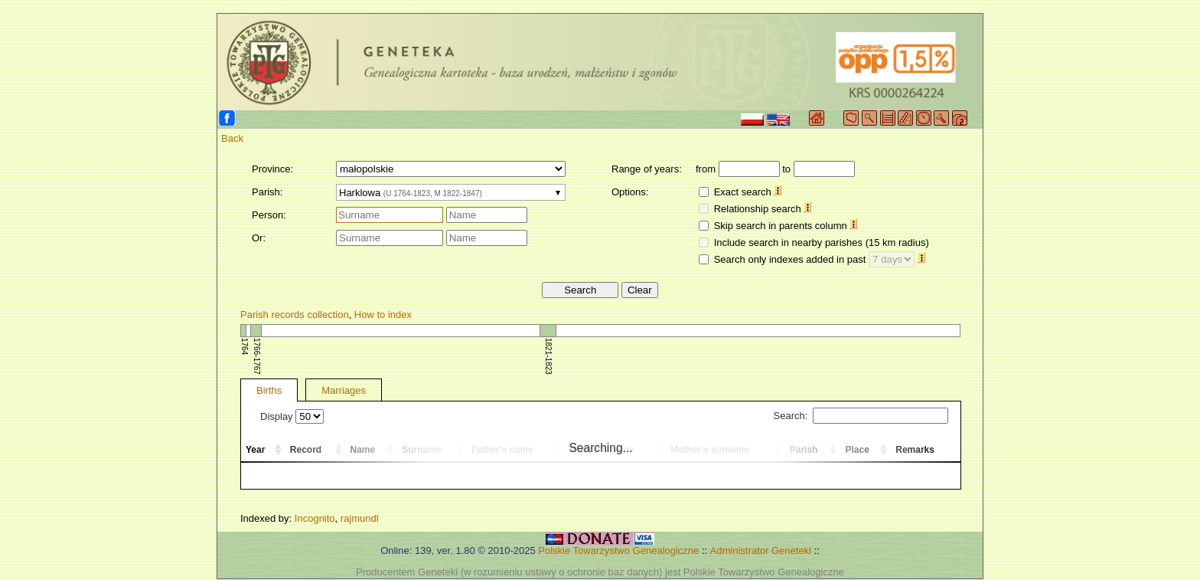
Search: (861, 415)
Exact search (748, 192)
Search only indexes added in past (819, 259)
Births (269, 390)
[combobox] (451, 192)
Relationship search (763, 209)
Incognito (315, 518)
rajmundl (360, 518)
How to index (383, 314)
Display (292, 416)
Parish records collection (294, 314)
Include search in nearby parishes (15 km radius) (821, 242)
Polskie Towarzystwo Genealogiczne (618, 550)
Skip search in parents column (786, 225)
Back (232, 138)
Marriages (343, 390)
